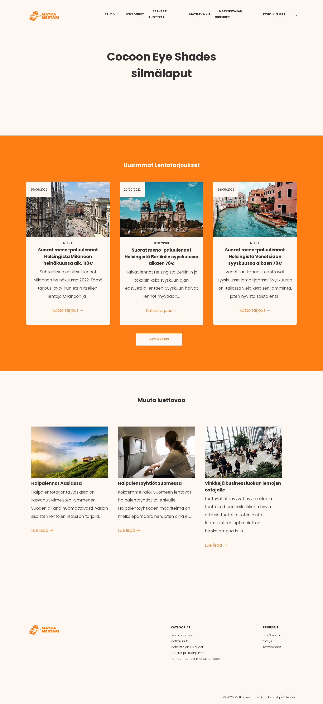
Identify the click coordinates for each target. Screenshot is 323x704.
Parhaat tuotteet (157, 14)
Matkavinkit (200, 14)
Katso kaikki (159, 339)
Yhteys (267, 641)
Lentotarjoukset (182, 635)
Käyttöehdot (271, 647)
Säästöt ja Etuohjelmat (187, 653)
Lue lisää (42, 530)
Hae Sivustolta (273, 635)
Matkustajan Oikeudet (228, 14)
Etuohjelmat (274, 14)
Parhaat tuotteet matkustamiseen (196, 659)
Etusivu (111, 14)
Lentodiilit (135, 14)
